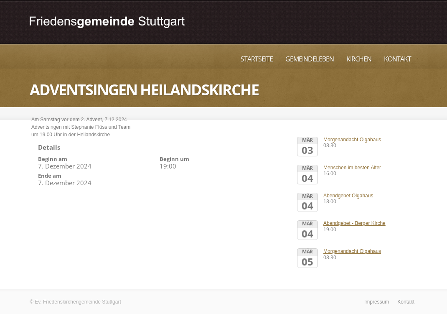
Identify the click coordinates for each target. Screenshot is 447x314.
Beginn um (174, 159)
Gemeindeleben (309, 59)
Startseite (257, 59)
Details (49, 147)
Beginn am (52, 159)
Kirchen (358, 59)
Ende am (49, 175)
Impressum (376, 302)
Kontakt (397, 59)
